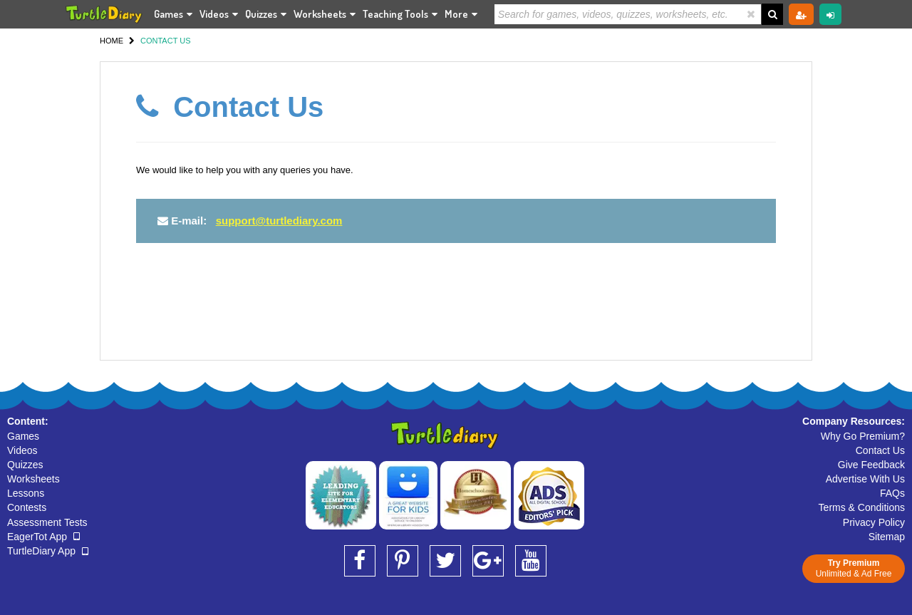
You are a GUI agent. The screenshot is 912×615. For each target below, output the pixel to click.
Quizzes (265, 14)
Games (173, 14)
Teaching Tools (400, 14)
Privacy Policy (874, 522)
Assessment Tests (47, 522)
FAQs (892, 493)
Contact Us (880, 450)
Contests (26, 507)
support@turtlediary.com (279, 221)
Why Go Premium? (863, 436)
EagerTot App (43, 536)
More (461, 14)
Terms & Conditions (862, 507)
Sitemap (887, 536)
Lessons (25, 493)
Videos (219, 14)
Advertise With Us (865, 479)
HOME (111, 40)
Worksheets (325, 14)
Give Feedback (871, 464)
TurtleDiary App (47, 551)
